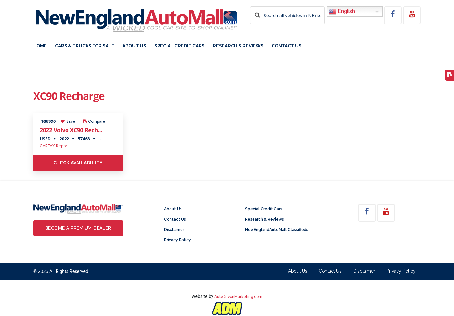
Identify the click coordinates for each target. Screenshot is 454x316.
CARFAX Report (54, 146)
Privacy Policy (177, 240)
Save (68, 121)
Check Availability (78, 162)
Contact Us (287, 46)
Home (40, 46)
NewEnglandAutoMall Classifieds (276, 229)
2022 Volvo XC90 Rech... (71, 130)
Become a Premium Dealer (78, 228)
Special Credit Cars (179, 46)
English (342, 12)
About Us (134, 46)
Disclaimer (174, 229)
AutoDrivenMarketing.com (238, 296)
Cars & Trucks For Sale (84, 46)
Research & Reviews (238, 46)
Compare (94, 121)
